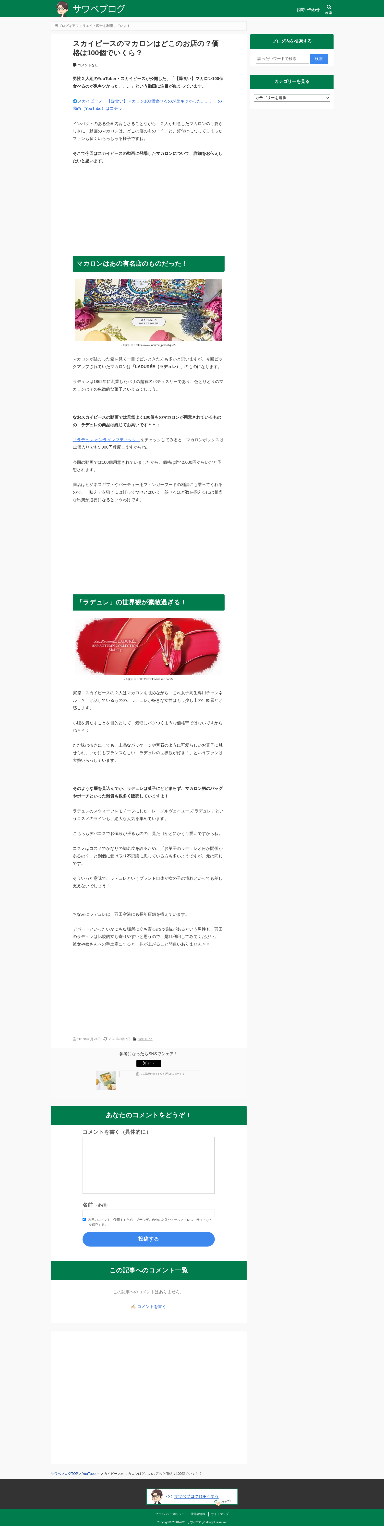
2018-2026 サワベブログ (188, 1522)
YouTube (145, 1039)
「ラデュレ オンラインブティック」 (107, 440)
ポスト (149, 1063)
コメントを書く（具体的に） (117, 1132)
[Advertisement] (149, 207)
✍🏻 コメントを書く (148, 1306)
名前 (96, 1205)
